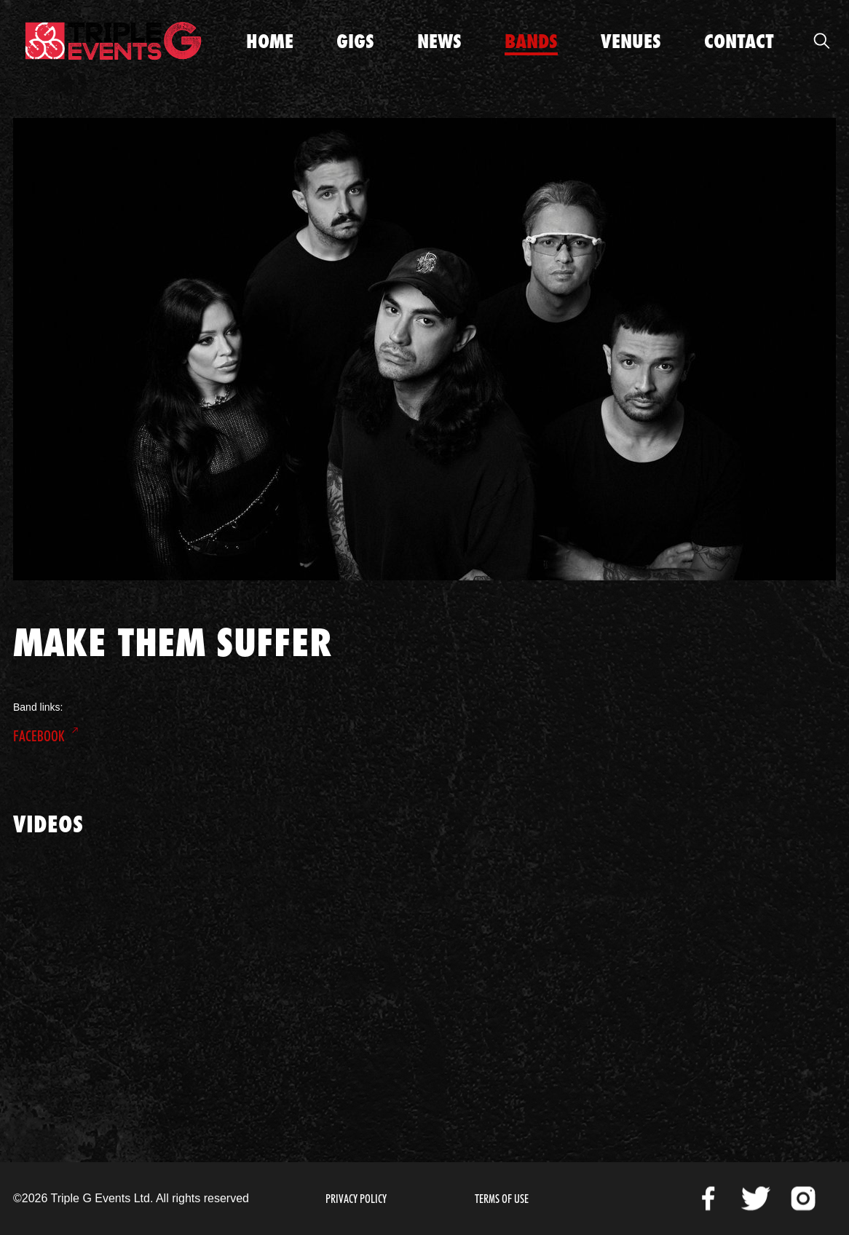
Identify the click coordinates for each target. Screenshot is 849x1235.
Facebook (39, 736)
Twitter (755, 1198)
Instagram (803, 1198)
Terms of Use (502, 1199)
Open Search (821, 40)
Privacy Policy (356, 1199)
